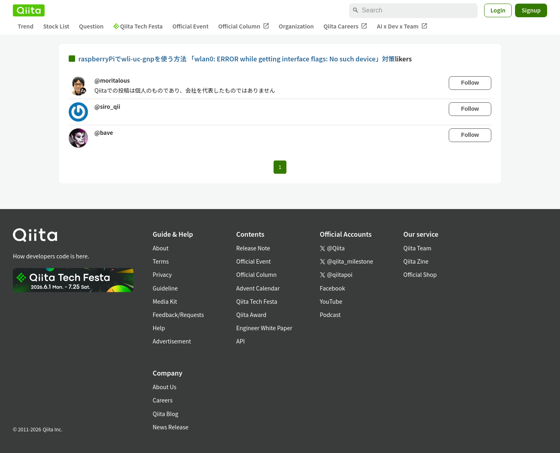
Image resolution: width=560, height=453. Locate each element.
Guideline (165, 288)
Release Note (253, 248)
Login (498, 10)
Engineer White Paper (264, 328)
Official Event (190, 26)
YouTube (331, 301)
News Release (170, 427)
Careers (162, 400)
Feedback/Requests (178, 315)
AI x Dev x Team (402, 26)
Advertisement (172, 341)
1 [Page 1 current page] (279, 167)
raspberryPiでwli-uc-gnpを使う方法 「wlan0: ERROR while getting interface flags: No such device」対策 (236, 58)
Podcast (330, 315)
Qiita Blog (165, 414)
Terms (161, 261)
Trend (25, 26)
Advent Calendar (258, 288)
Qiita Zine (416, 261)
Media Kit (165, 301)
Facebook (332, 288)
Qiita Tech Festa (138, 26)
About (160, 248)
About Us (164, 387)
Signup (531, 10)
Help (159, 328)
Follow (470, 82)
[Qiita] (29, 10)
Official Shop (420, 274)
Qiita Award (251, 315)
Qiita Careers (345, 26)
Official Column (243, 26)
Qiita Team (417, 248)
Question (91, 26)
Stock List (56, 26)
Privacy (162, 274)
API (240, 341)
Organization (296, 26)
